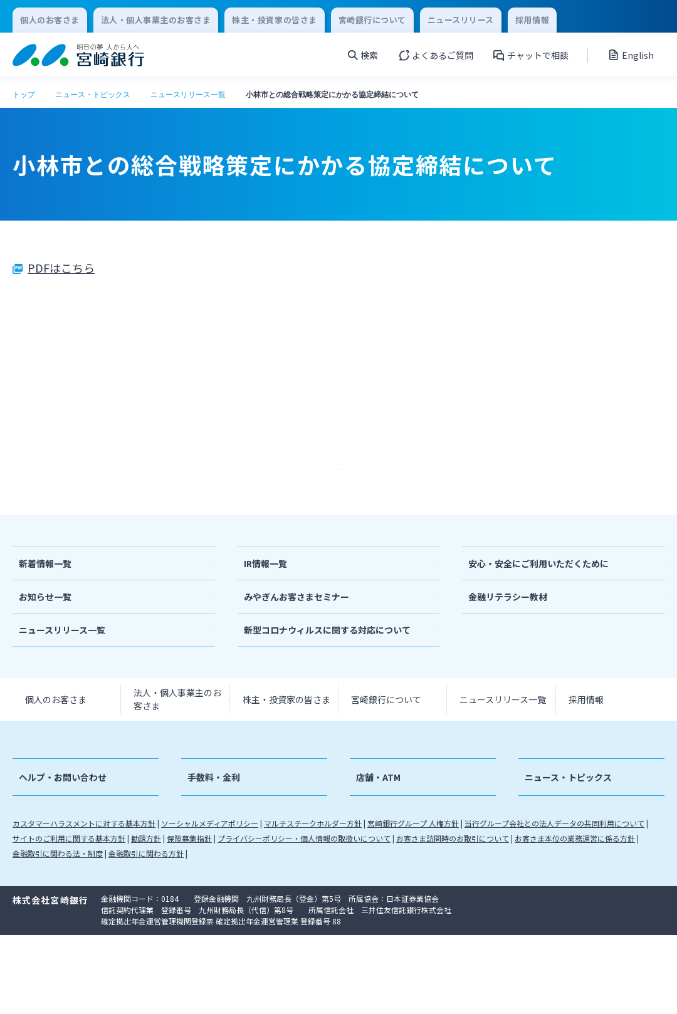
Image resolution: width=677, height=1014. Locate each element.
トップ (24, 94)
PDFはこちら (61, 267)
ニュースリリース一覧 (188, 94)
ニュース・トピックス (92, 94)
